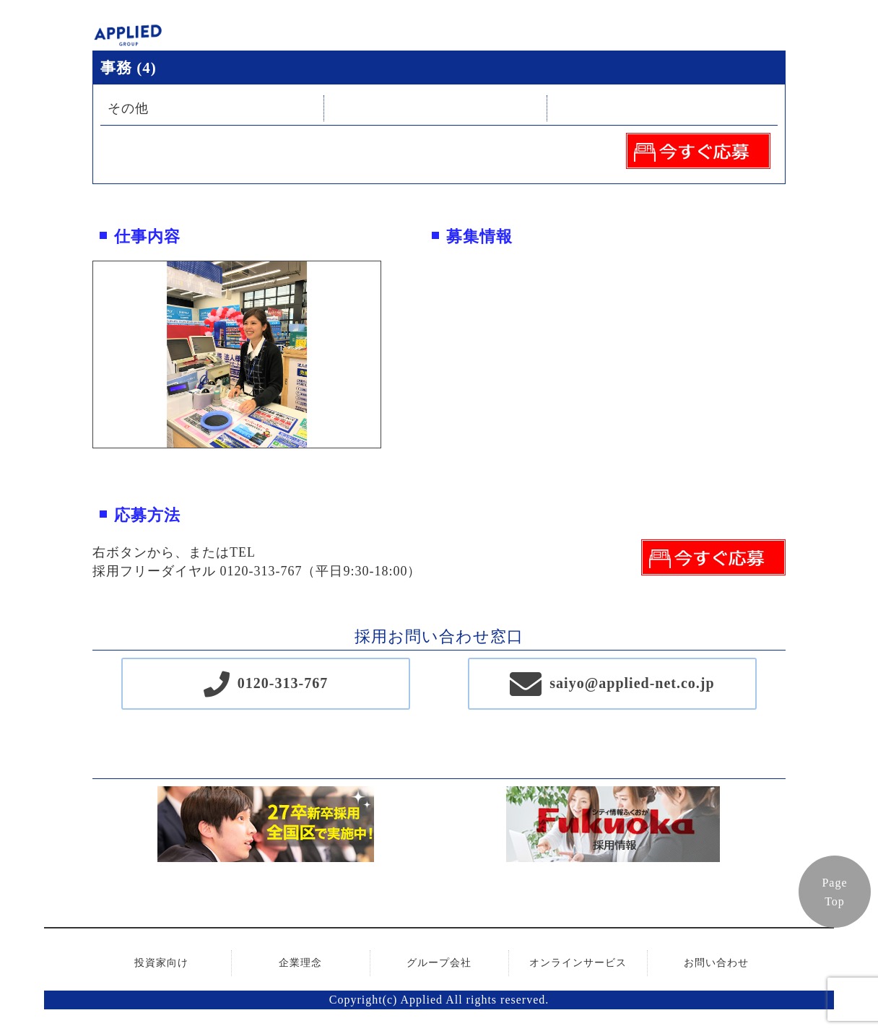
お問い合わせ (716, 962)
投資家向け (161, 962)
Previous (82, 354)
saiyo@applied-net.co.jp (631, 683)
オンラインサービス (578, 962)
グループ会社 (439, 962)
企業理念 (300, 962)
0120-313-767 (283, 683)
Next (391, 354)
